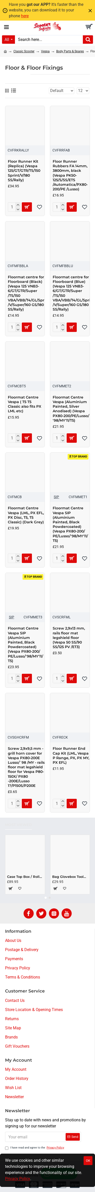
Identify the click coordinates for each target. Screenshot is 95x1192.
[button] (46, 898)
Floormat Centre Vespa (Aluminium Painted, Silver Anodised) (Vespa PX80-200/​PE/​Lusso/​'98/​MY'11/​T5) (71, 409)
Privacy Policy (17, 1178)
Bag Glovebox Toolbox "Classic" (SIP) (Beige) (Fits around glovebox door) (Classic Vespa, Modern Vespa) (70, 877)
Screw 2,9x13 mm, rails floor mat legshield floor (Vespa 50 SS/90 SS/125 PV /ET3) (69, 637)
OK (88, 1161)
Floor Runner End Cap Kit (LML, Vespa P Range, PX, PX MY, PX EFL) (71, 755)
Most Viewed (18, 825)
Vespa (45, 51)
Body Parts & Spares (70, 51)
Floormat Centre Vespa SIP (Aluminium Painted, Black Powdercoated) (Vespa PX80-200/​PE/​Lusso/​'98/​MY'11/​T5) (70, 524)
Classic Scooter (23, 51)
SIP (56, 497)
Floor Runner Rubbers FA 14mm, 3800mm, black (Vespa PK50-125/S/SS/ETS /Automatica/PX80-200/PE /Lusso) (70, 175)
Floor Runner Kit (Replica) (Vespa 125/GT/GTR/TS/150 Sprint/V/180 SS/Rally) (24, 170)
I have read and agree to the (35, 1148)
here (25, 15)
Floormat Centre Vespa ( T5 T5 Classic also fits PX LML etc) (24, 404)
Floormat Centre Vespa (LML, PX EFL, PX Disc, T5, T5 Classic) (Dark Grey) (26, 515)
